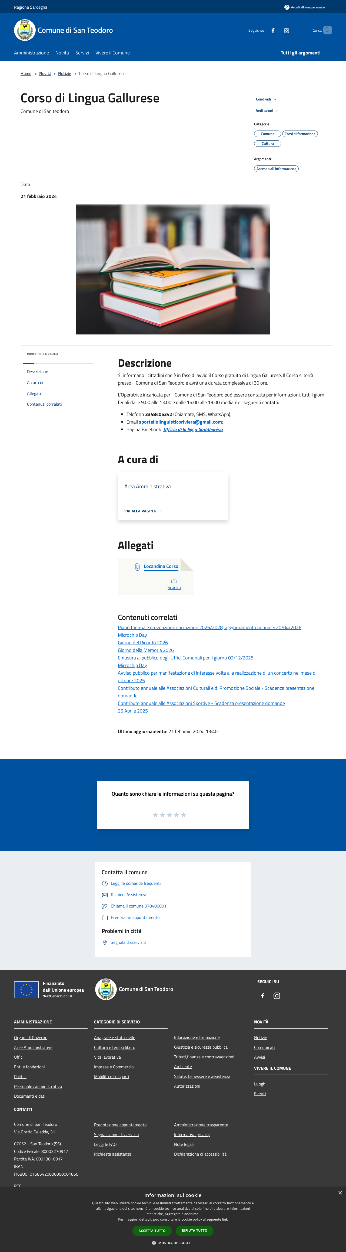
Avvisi (259, 1057)
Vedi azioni (268, 111)
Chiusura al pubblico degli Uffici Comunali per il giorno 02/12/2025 (186, 657)
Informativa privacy (192, 1134)
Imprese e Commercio (114, 1067)
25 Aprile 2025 (133, 710)
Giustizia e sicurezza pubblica (201, 1047)
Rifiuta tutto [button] (195, 1230)
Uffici (19, 1057)
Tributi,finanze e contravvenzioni (204, 1056)
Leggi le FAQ (105, 1144)
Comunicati (264, 1047)
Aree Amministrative (33, 1047)
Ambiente (183, 1066)
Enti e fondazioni (29, 1067)
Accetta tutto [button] (152, 1230)
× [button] (340, 1193)
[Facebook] (263, 30)
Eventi (260, 1093)
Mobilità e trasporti (111, 1076)
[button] (173, 1243)
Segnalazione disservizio (116, 1134)
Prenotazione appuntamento (120, 1124)
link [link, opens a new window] (225, 1219)
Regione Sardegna (30, 7)
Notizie (64, 73)
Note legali (184, 1144)
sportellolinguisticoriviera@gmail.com (180, 421)
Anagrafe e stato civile (114, 1037)
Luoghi (260, 1084)
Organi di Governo (30, 1037)
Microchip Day (132, 635)
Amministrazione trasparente (201, 1124)
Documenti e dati (29, 1096)
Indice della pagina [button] (42, 354)
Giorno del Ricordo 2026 (143, 642)
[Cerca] (325, 30)
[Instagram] (277, 30)
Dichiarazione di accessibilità (200, 1154)
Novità (45, 73)
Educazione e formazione (197, 1037)
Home (26, 73)
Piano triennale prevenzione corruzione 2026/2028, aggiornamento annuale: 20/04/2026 (209, 627)
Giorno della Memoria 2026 (146, 650)
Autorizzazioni (187, 1086)
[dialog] (173, 1219)
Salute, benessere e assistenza (202, 1076)
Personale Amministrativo (38, 1086)
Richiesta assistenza (112, 1154)
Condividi (267, 99)
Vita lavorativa (107, 1057)
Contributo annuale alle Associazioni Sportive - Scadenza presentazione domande (201, 703)
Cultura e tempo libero (114, 1047)
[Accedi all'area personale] (304, 7)
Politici (20, 1076)
